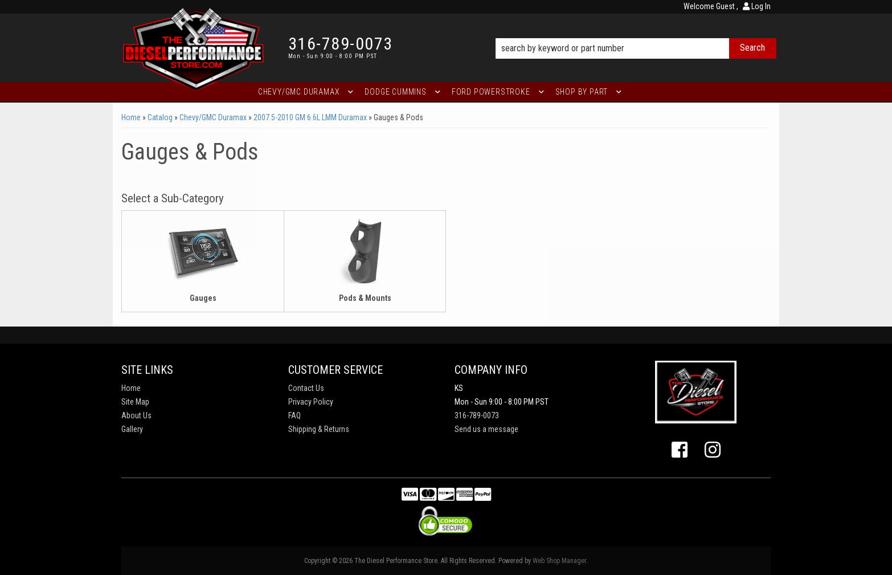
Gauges (203, 298)
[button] (636, 32)
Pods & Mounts (365, 298)
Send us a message (486, 429)
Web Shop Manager (559, 561)
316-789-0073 (477, 415)
